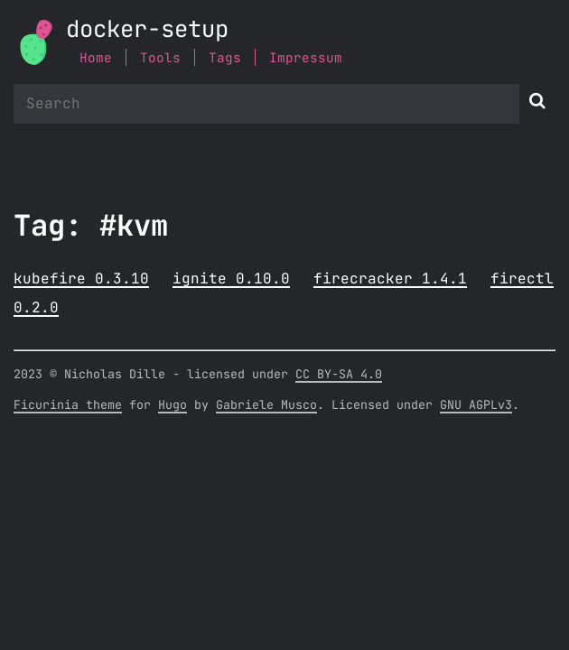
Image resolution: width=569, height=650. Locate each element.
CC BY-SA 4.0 (338, 374)
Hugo (172, 405)
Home (95, 58)
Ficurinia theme (68, 405)
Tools (160, 58)
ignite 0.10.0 (231, 279)
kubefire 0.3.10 (81, 279)
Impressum (305, 58)
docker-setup (147, 30)
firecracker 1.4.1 (390, 279)
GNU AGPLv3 (476, 405)
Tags (225, 58)
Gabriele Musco (266, 405)
